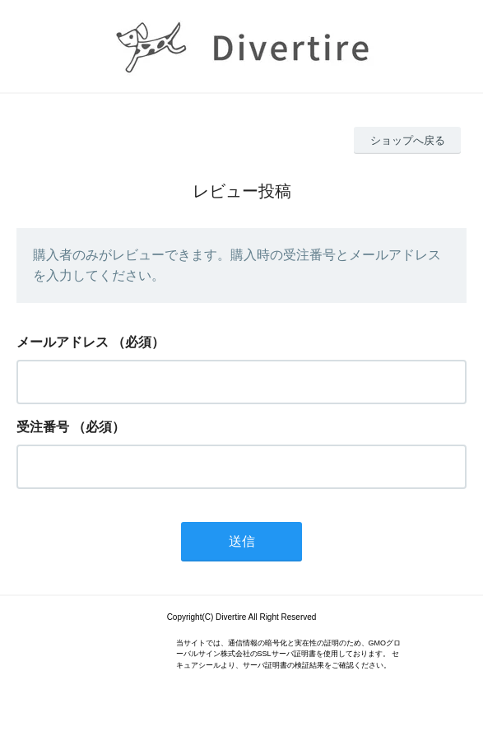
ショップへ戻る (407, 140)
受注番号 (42, 427)
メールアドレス (62, 342)
